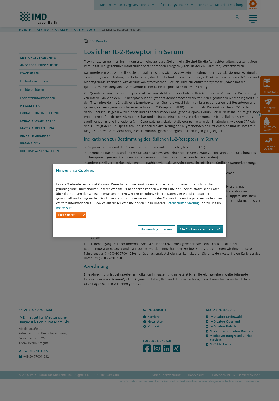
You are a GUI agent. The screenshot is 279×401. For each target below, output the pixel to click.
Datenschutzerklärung (182, 203)
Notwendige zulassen (156, 229)
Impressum (64, 208)
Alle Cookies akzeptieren (199, 229)
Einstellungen (66, 215)
